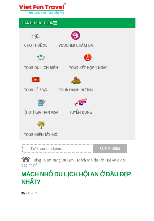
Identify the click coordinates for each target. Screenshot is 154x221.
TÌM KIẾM (110, 149)
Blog (37, 160)
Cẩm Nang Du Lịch (59, 160)
